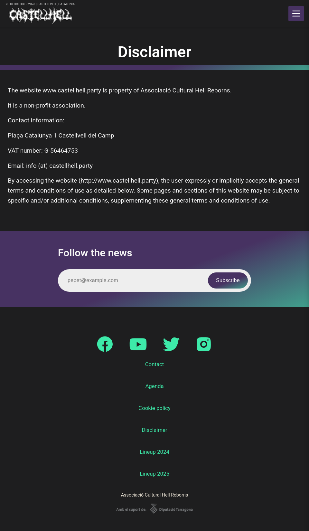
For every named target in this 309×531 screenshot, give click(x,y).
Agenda (154, 386)
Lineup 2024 (154, 452)
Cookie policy (154, 408)
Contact (154, 364)
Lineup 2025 (154, 473)
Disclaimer (154, 430)
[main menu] (296, 13)
